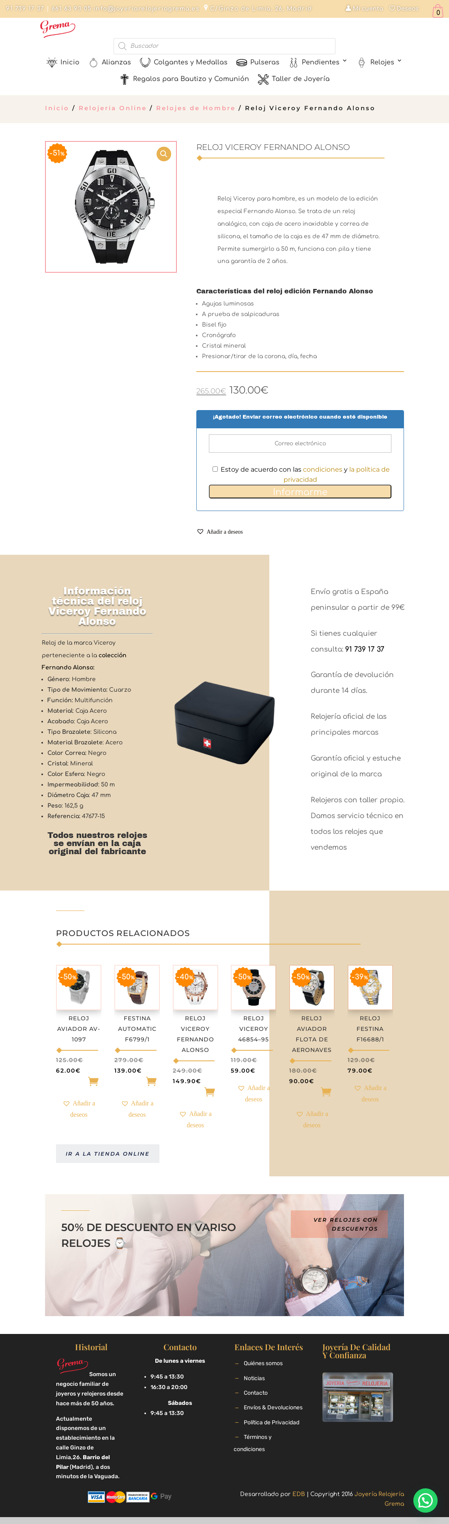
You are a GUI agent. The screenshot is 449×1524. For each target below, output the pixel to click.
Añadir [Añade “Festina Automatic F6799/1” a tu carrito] (137, 1083)
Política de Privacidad (271, 1422)
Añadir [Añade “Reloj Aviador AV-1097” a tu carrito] (78, 1083)
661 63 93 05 (70, 9)
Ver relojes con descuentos (346, 1224)
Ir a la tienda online (108, 1153)
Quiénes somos (263, 1363)
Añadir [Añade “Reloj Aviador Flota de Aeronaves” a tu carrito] (312, 1094)
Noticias (254, 1378)
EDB (298, 1494)
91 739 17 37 (25, 9)
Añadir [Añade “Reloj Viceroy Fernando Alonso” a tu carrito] (195, 1094)
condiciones (322, 469)
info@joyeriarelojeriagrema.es (147, 9)
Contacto (256, 1392)
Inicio (57, 108)
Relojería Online (113, 108)
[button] (219, 532)
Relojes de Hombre (196, 108)
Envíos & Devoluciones (273, 1407)
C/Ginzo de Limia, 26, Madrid (261, 9)
